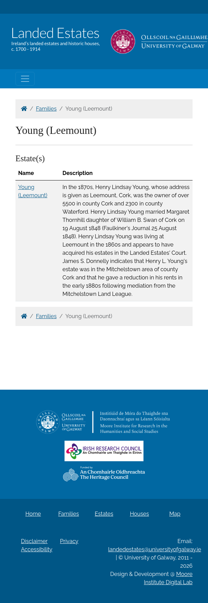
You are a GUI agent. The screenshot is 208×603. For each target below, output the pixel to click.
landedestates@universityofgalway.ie (154, 549)
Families (46, 108)
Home (33, 514)
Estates (104, 514)
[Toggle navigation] (25, 79)
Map (175, 514)
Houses (139, 514)
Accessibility (37, 549)
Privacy (69, 541)
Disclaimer (34, 541)
